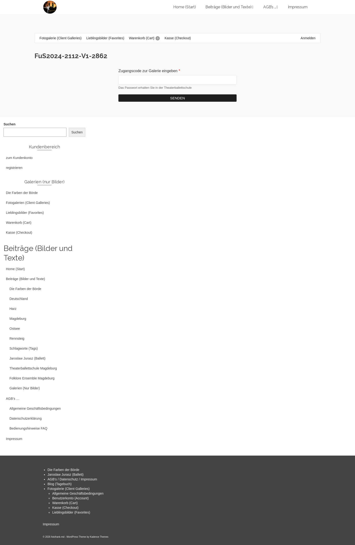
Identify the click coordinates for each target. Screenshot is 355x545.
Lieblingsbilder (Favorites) (71, 512)
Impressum (51, 524)
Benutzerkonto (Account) (70, 498)
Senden (177, 98)
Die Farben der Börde (63, 470)
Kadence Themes (99, 537)
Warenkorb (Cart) (65, 503)
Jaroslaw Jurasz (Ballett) (66, 474)
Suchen (10, 124)
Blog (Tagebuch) (60, 484)
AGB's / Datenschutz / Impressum (72, 479)
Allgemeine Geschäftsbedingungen (78, 493)
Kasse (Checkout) (65, 508)
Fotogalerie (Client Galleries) (69, 489)
